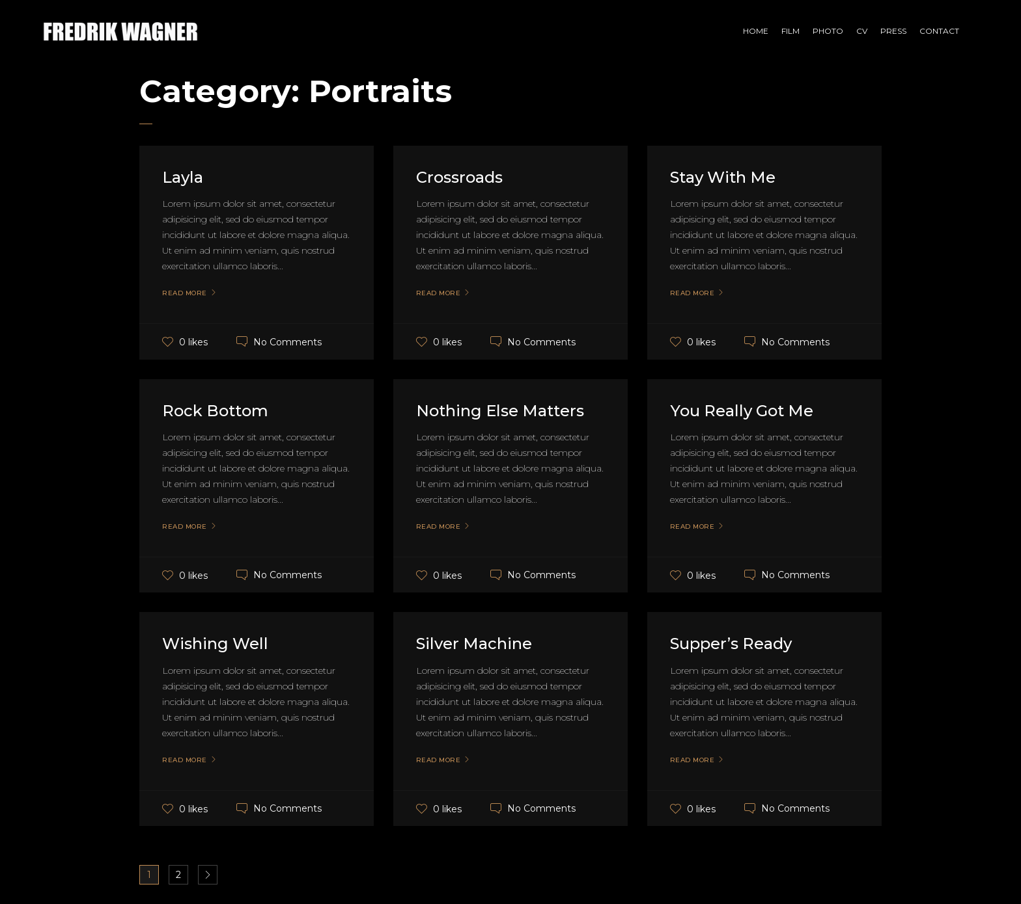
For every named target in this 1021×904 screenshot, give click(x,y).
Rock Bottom (215, 410)
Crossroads (459, 177)
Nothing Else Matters (500, 410)
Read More (184, 293)
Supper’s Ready (731, 643)
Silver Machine (474, 643)
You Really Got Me (741, 410)
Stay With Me (723, 177)
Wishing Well (215, 643)
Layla (182, 177)
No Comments (287, 341)
